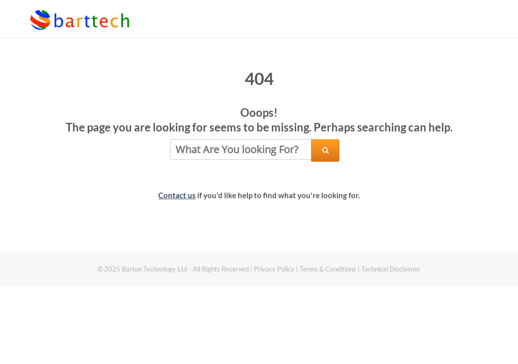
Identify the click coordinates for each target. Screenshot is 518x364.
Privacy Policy (274, 269)
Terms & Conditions (328, 269)
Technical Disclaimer (390, 269)
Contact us (177, 195)
